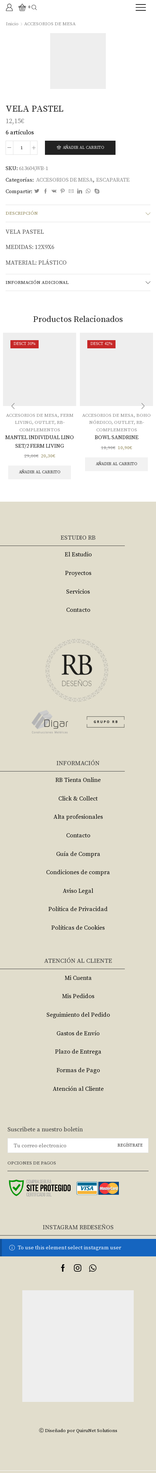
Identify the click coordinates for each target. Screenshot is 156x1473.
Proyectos (78, 573)
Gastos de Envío (78, 1033)
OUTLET (44, 422)
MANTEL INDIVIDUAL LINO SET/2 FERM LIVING (39, 441)
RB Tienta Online (78, 780)
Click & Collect (78, 798)
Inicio (12, 24)
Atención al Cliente (78, 1089)
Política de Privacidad (78, 909)
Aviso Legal (78, 891)
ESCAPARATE (113, 179)
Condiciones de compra (78, 872)
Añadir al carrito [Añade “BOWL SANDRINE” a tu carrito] (116, 464)
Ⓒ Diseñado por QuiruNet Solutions (78, 1431)
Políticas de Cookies (78, 928)
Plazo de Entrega (78, 1051)
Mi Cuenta (78, 978)
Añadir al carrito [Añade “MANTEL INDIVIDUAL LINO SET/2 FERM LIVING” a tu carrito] (39, 472)
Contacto (78, 610)
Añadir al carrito (83, 147)
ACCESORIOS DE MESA (50, 24)
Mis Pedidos (78, 996)
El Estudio (78, 554)
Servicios (78, 591)
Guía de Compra (78, 854)
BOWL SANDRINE (117, 437)
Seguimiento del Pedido (78, 1015)
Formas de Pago (78, 1070)
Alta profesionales (78, 817)
